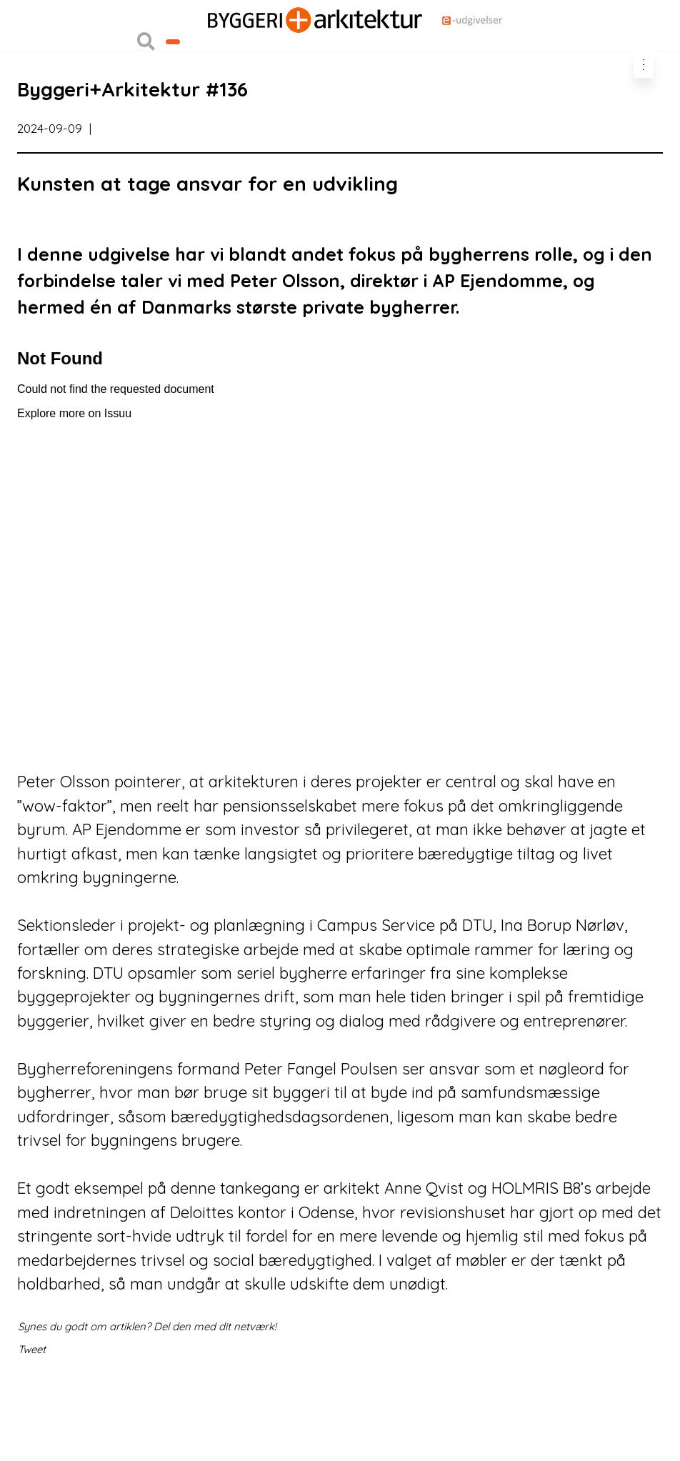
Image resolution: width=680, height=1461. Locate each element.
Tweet (32, 1417)
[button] (146, 87)
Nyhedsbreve (190, 56)
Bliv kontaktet (212, 86)
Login (30, 26)
